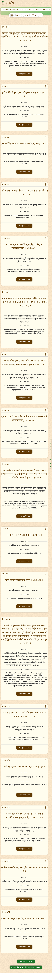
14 (50, 463)
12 (50, 460)
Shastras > (10, 10)
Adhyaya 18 (46, 10)
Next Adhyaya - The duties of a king (25, 967)
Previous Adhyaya (26, 961)
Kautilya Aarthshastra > (21, 10)
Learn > (5, 10)
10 (50, 456)
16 (50, 466)
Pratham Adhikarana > (36, 10)
